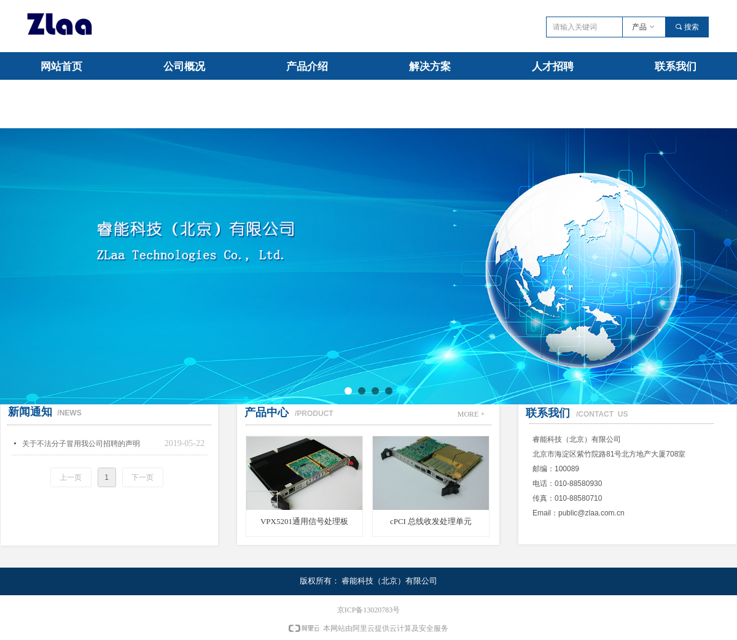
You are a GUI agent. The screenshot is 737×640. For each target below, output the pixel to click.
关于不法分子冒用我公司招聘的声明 (81, 443)
